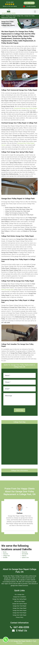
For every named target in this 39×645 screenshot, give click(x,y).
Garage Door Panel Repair (19, 613)
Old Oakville (25, 554)
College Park (6, 556)
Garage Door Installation (19, 597)
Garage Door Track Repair (19, 606)
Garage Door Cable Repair (19, 615)
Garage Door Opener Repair (19, 603)
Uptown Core (25, 557)
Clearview (5, 554)
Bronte (4, 552)
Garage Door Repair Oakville (22, 641)
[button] (14, 507)
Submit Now (19, 410)
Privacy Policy (19, 617)
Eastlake (5, 557)
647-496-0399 (29, 3)
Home (3, 16)
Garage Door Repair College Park (14, 16)
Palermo (24, 556)
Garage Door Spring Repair (19, 599)
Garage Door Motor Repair (19, 610)
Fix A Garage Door (19, 594)
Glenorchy (24, 552)
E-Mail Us (21, 630)
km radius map (19, 444)
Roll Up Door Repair (19, 601)
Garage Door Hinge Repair (19, 608)
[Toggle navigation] (35, 11)
